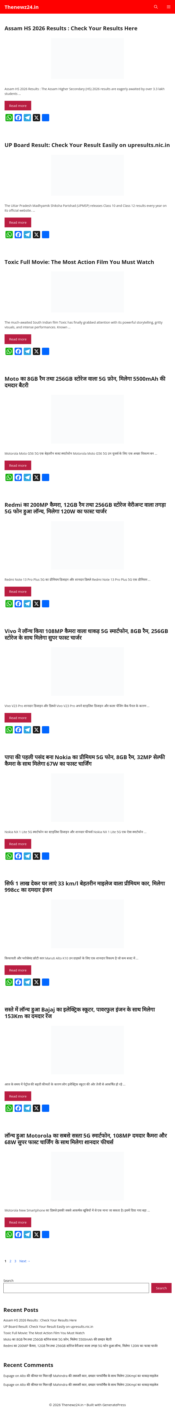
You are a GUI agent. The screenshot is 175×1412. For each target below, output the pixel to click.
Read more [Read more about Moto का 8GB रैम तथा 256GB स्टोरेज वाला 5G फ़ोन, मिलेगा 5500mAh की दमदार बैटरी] (18, 465)
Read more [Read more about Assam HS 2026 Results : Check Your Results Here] (18, 105)
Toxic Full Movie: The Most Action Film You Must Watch (79, 262)
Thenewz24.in (22, 6)
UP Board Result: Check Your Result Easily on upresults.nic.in (87, 145)
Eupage (8, 1376)
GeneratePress (114, 1404)
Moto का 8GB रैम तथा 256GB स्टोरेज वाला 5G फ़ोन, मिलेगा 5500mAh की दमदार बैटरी (85, 382)
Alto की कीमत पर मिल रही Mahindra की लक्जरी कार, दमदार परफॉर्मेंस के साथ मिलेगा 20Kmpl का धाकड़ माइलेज (89, 1376)
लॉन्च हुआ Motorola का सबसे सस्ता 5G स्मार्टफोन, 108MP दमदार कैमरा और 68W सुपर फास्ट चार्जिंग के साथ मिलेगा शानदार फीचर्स (86, 1139)
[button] (155, 7)
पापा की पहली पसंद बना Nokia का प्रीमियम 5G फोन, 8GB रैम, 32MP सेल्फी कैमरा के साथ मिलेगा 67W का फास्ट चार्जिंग (85, 760)
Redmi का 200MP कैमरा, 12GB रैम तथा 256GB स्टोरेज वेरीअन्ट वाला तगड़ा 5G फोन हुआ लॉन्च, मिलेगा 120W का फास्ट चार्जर (85, 508)
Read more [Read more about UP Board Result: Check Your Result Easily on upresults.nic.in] (18, 222)
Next (24, 1261)
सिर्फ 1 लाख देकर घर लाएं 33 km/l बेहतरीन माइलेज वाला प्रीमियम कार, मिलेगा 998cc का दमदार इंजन (85, 887)
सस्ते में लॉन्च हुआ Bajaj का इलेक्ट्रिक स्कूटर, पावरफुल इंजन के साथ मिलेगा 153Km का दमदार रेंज (80, 1013)
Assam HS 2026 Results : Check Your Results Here (71, 28)
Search (8, 1280)
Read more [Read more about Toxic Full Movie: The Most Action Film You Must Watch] (18, 339)
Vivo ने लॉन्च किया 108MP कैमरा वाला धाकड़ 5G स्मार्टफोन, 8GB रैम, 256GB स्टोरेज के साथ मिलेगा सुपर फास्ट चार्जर (86, 634)
